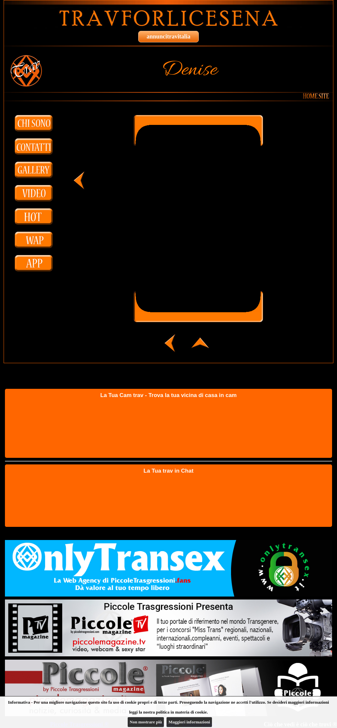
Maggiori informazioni (189, 721)
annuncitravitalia (168, 36)
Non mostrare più (146, 721)
